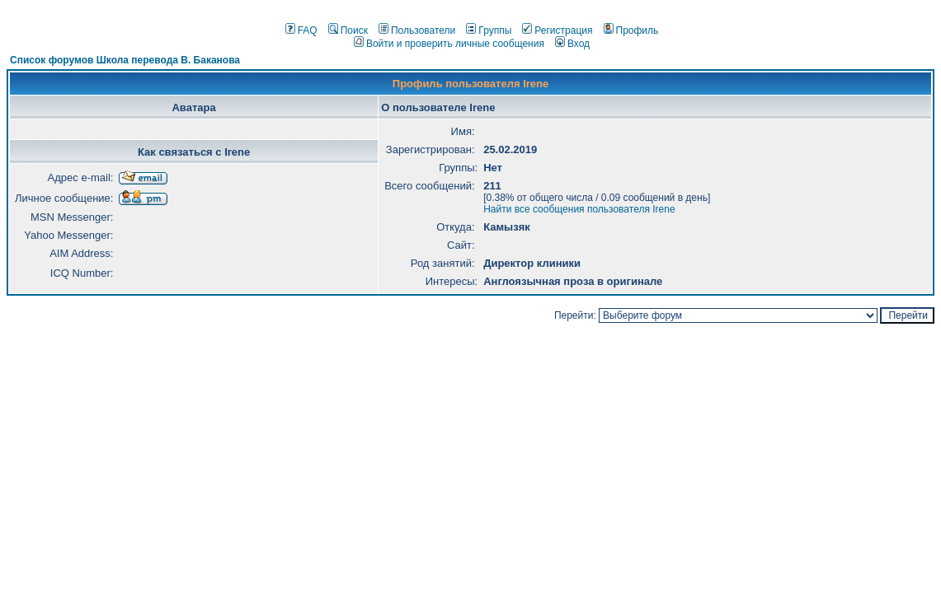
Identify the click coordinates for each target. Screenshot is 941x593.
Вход (572, 43)
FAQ (301, 30)
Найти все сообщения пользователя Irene (579, 209)
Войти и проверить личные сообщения (449, 43)
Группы (488, 30)
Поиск (348, 30)
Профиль (631, 30)
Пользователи (417, 30)
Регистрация (557, 30)
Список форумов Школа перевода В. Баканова (125, 60)
